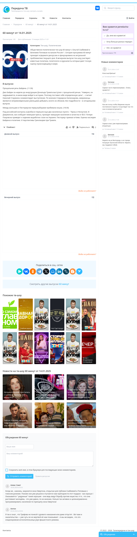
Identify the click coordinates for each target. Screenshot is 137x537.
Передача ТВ (19, 8)
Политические (55, 45)
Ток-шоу (44, 45)
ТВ (43, 18)
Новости (53, 18)
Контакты (66, 18)
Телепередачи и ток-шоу (123, 530)
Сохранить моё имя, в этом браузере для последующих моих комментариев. (42, 470)
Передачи (19, 18)
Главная (6, 18)
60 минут (29, 24)
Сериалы (33, 18)
